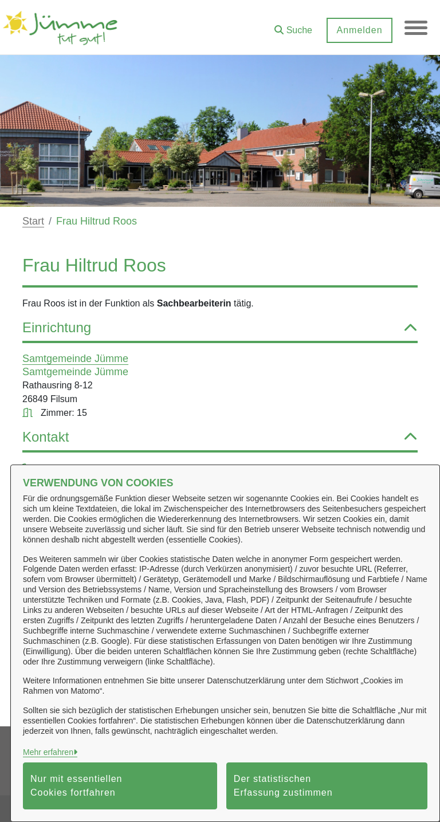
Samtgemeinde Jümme (75, 358)
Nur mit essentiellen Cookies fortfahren (76, 785)
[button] (293, 26)
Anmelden (359, 30)
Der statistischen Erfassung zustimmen (283, 785)
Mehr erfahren (48, 752)
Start (33, 221)
